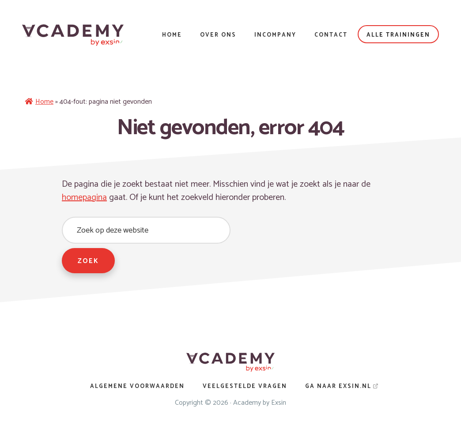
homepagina (84, 197)
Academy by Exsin (259, 403)
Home (44, 102)
